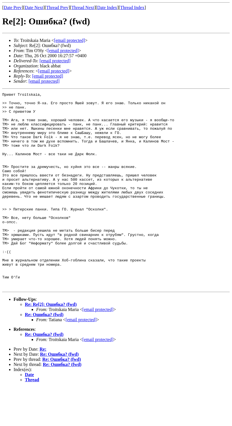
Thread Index (132, 7)
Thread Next (82, 7)
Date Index (107, 7)
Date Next (34, 7)
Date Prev (13, 7)
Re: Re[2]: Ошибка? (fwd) (51, 343)
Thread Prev (57, 7)
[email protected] (55, 60)
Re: (43, 388)
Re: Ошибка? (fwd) (44, 353)
